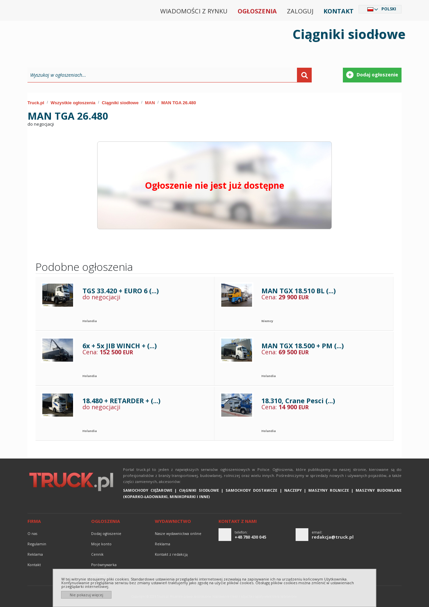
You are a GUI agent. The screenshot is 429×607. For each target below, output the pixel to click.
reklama (35, 554)
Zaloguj (300, 11)
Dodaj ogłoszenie (106, 533)
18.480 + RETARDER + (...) (121, 400)
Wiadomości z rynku (194, 11)
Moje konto (101, 544)
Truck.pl (35, 102)
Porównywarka (104, 564)
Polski (388, 9)
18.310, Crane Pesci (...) (298, 400)
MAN (150, 102)
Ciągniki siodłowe (120, 102)
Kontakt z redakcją (171, 554)
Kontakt (338, 11)
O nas (32, 533)
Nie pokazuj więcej (86, 594)
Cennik (97, 554)
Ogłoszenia (257, 11)
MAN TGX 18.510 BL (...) (298, 290)
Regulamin (36, 544)
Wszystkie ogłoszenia (73, 102)
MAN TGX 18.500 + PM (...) (302, 345)
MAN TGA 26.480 (178, 102)
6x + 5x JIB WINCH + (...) (119, 345)
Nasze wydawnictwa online (178, 533)
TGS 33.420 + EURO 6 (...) (120, 290)
